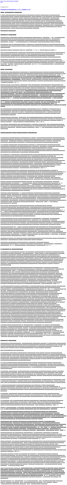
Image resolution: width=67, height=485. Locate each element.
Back (2, 2)
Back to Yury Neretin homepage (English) (9, 1)
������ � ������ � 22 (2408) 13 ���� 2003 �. (15, 9)
